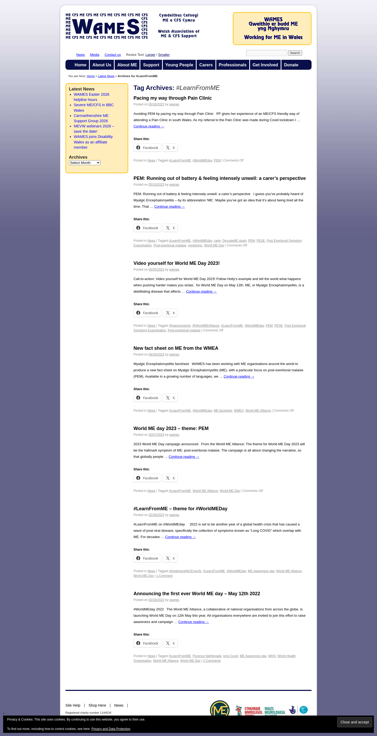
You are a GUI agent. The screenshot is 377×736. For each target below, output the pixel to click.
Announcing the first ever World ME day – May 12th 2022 (197, 593)
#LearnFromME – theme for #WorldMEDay (181, 508)
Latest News (106, 76)
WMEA (238, 410)
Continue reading (149, 126)
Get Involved (265, 64)
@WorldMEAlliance (205, 325)
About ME (127, 64)
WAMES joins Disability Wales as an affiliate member (93, 142)
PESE (261, 241)
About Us (101, 64)
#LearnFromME (180, 160)
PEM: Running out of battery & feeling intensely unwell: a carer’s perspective (220, 178)
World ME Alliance (258, 410)
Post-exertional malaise (170, 245)
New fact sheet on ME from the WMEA (176, 348)
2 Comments (212, 661)
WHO (272, 656)
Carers (206, 64)
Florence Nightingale (207, 656)
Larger (151, 55)
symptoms (195, 245)
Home (80, 64)
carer (217, 241)
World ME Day (214, 245)
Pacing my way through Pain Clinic (173, 98)
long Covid (230, 656)
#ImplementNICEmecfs (185, 571)
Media (94, 55)
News (80, 55)
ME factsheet (223, 410)
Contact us (112, 55)
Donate (291, 64)
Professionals (233, 64)
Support (151, 64)
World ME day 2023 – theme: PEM (171, 428)
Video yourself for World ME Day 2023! (177, 263)
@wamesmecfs (180, 325)
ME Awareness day (261, 571)
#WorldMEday (202, 160)
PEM (217, 160)
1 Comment (164, 576)
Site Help (72, 705)
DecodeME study (234, 241)
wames (174, 104)
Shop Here (97, 705)
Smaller (164, 55)
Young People (179, 64)
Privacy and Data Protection (110, 729)
